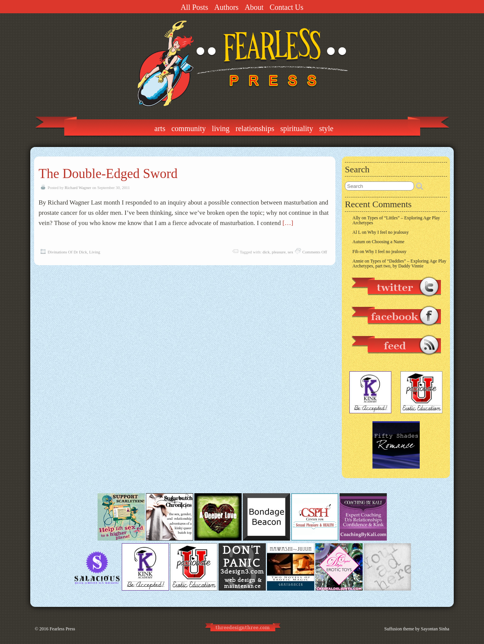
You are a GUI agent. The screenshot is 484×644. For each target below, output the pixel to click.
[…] (287, 223)
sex (290, 252)
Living (221, 128)
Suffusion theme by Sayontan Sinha (416, 628)
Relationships (255, 128)
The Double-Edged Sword (108, 173)
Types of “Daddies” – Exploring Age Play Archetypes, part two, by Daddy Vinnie (399, 263)
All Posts (194, 7)
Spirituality (296, 128)
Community (188, 128)
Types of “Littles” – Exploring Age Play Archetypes (396, 220)
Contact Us (286, 7)
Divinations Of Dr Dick (67, 252)
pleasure (279, 252)
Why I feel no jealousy (388, 232)
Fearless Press (62, 628)
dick (266, 252)
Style (326, 128)
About (254, 7)
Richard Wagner (78, 187)
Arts (159, 128)
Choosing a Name (388, 241)
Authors (226, 7)
